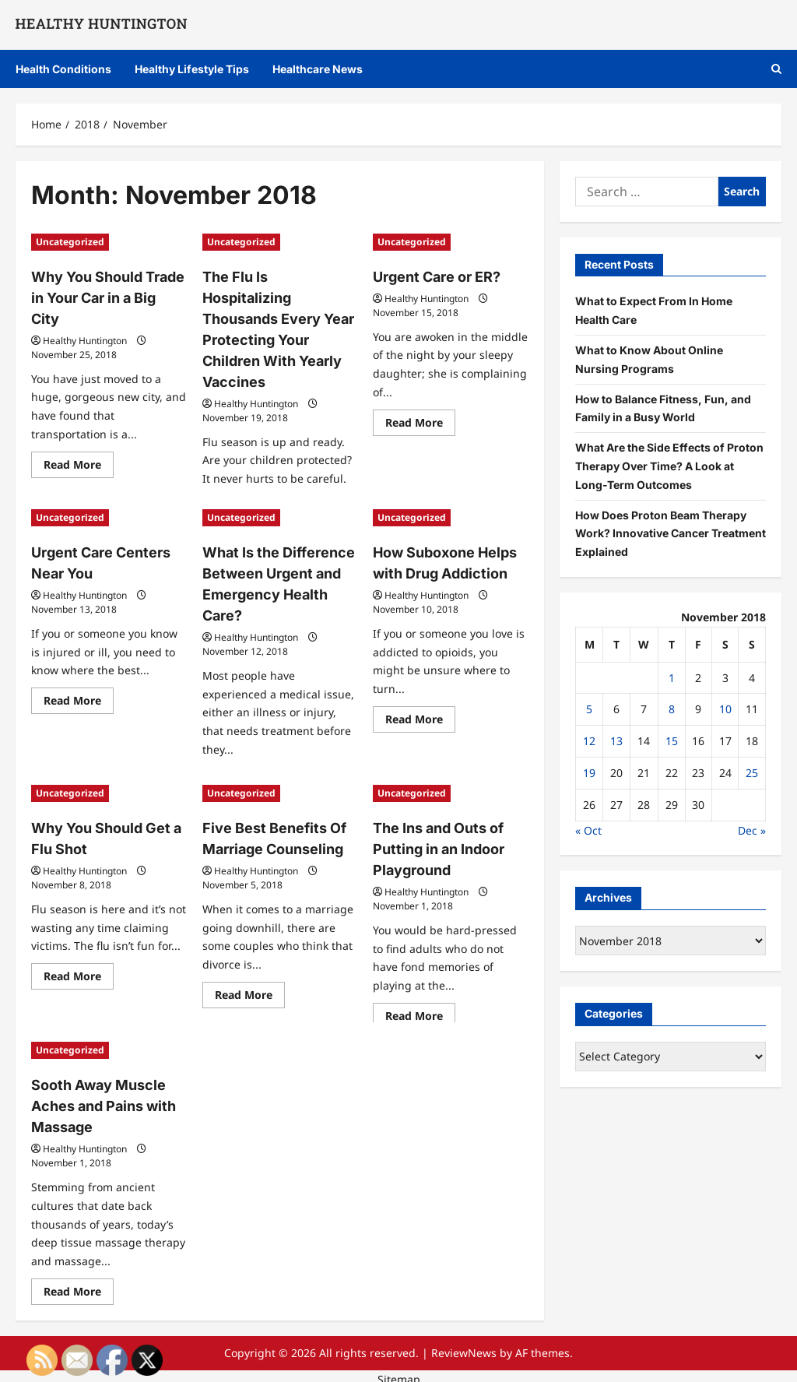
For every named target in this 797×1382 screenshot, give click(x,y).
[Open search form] (776, 69)
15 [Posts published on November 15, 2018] (671, 740)
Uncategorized (70, 241)
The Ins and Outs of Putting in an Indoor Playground (432, 845)
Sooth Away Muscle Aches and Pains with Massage (96, 1102)
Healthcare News (317, 69)
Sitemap (398, 1372)
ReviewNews (464, 1345)
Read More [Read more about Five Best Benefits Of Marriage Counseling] (250, 993)
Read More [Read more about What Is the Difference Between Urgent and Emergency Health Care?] (250, 754)
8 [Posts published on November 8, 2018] (672, 709)
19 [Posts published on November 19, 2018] (589, 772)
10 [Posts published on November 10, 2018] (725, 709)
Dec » (752, 830)
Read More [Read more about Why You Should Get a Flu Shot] (79, 974)
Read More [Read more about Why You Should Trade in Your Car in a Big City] (79, 441)
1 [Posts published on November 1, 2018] (672, 677)
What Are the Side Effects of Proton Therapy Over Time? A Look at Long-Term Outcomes (669, 466)
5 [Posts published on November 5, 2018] (589, 709)
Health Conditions (63, 69)
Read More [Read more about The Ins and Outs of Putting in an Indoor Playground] (420, 1011)
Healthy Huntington (85, 315)
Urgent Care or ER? (432, 275)
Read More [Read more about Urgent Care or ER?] (420, 423)
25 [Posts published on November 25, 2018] (752, 772)
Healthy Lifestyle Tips (192, 69)
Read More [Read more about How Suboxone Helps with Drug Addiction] (420, 717)
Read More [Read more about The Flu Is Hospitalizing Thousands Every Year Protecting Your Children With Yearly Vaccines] (250, 479)
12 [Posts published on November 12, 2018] (589, 740)
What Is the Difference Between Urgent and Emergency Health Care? (279, 569)
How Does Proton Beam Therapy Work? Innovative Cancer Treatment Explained (670, 533)
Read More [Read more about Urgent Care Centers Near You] (79, 698)
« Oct (588, 830)
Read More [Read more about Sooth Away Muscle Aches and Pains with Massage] (79, 1287)
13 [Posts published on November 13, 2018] (616, 740)
